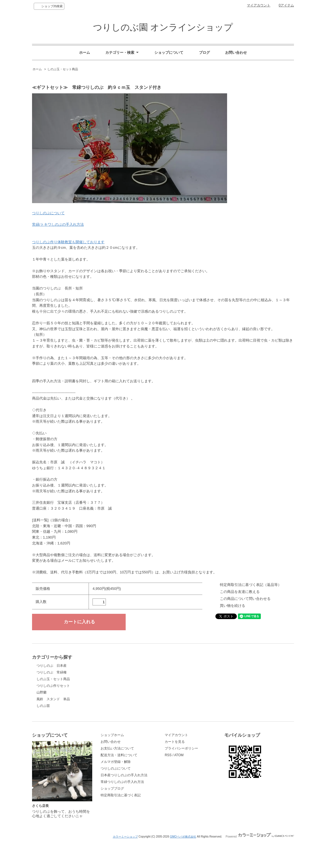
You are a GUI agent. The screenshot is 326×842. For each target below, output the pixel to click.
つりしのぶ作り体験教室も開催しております (68, 242)
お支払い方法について (117, 748)
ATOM (179, 755)
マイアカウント (258, 5)
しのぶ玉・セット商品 (62, 69)
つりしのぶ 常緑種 (52, 672)
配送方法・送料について (119, 755)
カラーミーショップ (125, 836)
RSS (168, 755)
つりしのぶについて (48, 213)
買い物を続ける (232, 605)
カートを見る (175, 742)
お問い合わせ (236, 52)
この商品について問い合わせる (245, 599)
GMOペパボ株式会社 (183, 836)
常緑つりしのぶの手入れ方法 (122, 782)
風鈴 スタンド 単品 (53, 699)
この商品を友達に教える (240, 592)
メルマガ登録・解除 (116, 762)
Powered (260, 836)
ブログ (204, 52)
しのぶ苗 (43, 706)
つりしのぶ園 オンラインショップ (163, 27)
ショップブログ (112, 788)
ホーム (84, 52)
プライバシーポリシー (181, 748)
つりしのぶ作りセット (53, 686)
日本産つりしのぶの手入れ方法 (124, 775)
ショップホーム (112, 735)
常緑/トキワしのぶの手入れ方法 (58, 224)
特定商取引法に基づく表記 (121, 795)
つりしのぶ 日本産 (52, 666)
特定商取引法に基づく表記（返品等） (250, 585)
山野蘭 (42, 692)
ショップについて (168, 52)
